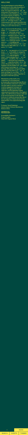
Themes (23, 433)
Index (21, 430)
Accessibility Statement (8, 115)
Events (14, 433)
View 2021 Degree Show (8, 119)
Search (5, 433)
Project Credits (5, 117)
